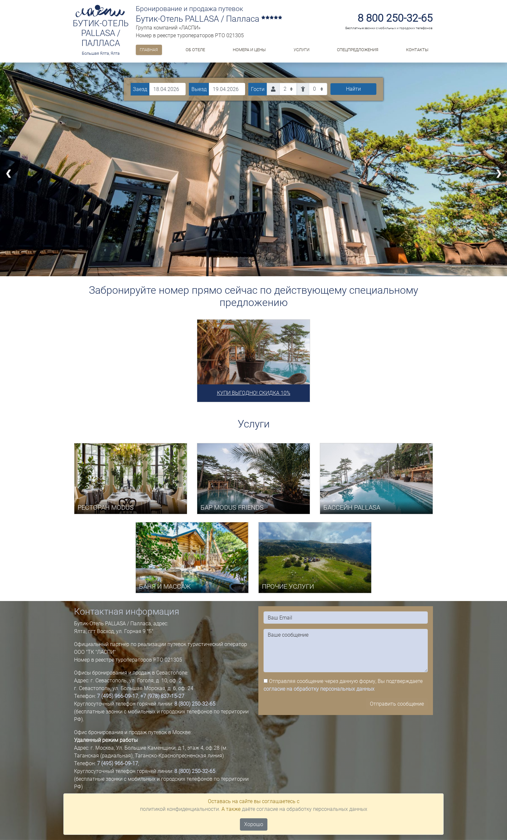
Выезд (199, 89)
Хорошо (253, 824)
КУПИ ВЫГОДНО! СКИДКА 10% (253, 393)
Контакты (417, 49)
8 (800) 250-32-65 (194, 704)
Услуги (301, 49)
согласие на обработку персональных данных (319, 689)
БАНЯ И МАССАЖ (165, 586)
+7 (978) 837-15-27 (162, 696)
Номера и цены (249, 49)
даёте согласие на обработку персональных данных (304, 809)
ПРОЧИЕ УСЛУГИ (288, 586)
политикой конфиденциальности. (180, 809)
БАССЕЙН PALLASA (351, 507)
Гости (257, 89)
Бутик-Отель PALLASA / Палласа (101, 33)
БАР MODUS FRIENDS (232, 507)
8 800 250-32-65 (395, 18)
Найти (353, 89)
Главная (149, 49)
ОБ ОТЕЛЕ (195, 49)
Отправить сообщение (397, 704)
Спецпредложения (357, 49)
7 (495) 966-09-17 (117, 696)
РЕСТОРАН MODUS (106, 507)
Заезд (140, 89)
